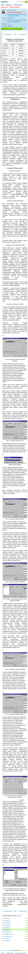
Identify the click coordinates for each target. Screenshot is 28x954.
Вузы (2, 5)
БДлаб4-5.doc (7, 925)
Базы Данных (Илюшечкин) (14, 20)
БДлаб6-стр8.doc (8, 936)
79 (25, 925)
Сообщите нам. (18, 12)
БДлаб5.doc (7, 929)
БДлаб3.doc (7, 922)
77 (25, 918)
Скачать (12, 28)
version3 (10, 21)
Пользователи (18, 5)
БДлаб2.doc (7, 920)
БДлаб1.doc (7, 918)
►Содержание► (1, 57)
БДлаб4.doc (7, 927)
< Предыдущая (7, 34)
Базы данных (11, 17)
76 (25, 920)
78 (25, 940)
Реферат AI (4, 7)
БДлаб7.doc (7, 940)
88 (25, 938)
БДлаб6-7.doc (7, 931)
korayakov (13, 10)
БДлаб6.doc (7, 938)
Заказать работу (15, 7)
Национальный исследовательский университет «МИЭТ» (17, 15)
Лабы (24, 20)
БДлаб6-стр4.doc (8, 934)
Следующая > (22, 34)
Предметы (9, 5)
